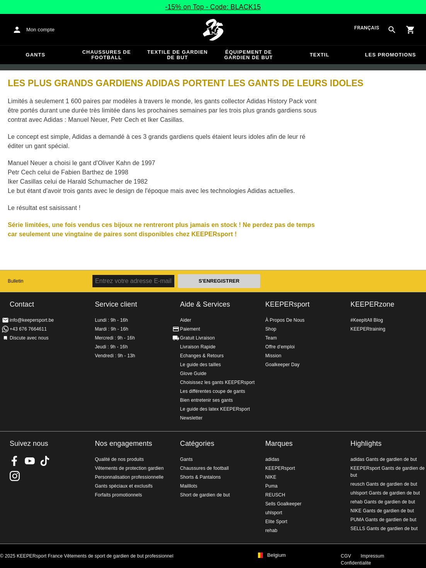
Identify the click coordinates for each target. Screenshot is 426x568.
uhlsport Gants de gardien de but (385, 493)
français (366, 28)
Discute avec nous (29, 338)
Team (271, 338)
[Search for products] (392, 30)
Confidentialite (356, 563)
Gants (36, 55)
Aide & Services (205, 304)
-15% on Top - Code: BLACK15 (213, 7)
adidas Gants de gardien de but (384, 459)
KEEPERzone (373, 304)
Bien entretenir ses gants (206, 400)
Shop (270, 329)
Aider (185, 320)
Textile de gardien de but (177, 54)
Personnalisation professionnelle (129, 477)
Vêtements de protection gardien (129, 468)
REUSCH (275, 495)
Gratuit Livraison (197, 338)
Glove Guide (193, 373)
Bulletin (16, 281)
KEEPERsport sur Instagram (15, 476)
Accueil (213, 30)
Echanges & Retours (202, 355)
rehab (271, 530)
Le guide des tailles (200, 364)
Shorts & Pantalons (200, 477)
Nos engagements (123, 443)
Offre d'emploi (280, 347)
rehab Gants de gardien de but (383, 502)
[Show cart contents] (410, 30)
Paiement (190, 329)
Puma (271, 486)
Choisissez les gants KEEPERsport (217, 382)
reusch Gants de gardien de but (384, 484)
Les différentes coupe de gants (212, 391)
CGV (346, 556)
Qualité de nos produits (119, 459)
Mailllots (189, 486)
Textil (319, 55)
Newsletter (191, 418)
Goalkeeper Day (282, 364)
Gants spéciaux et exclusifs (123, 486)
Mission (273, 355)
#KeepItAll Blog (367, 320)
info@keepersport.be (32, 320)
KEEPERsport (287, 304)
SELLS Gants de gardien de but (384, 528)
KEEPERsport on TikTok (45, 461)
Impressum (372, 556)
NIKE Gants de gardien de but (382, 510)
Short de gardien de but (205, 495)
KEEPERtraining (368, 329)
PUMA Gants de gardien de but (383, 519)
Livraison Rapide (198, 347)
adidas (272, 459)
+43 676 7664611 (28, 329)
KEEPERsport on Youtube (30, 461)
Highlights (366, 443)
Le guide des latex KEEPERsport (215, 409)
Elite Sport (276, 521)
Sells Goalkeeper (283, 504)
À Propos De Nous (285, 320)
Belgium (276, 555)
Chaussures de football (106, 54)
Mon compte (40, 29)
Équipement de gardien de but (248, 54)
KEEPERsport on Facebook (15, 461)
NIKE (270, 477)
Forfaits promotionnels (118, 495)
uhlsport (273, 512)
